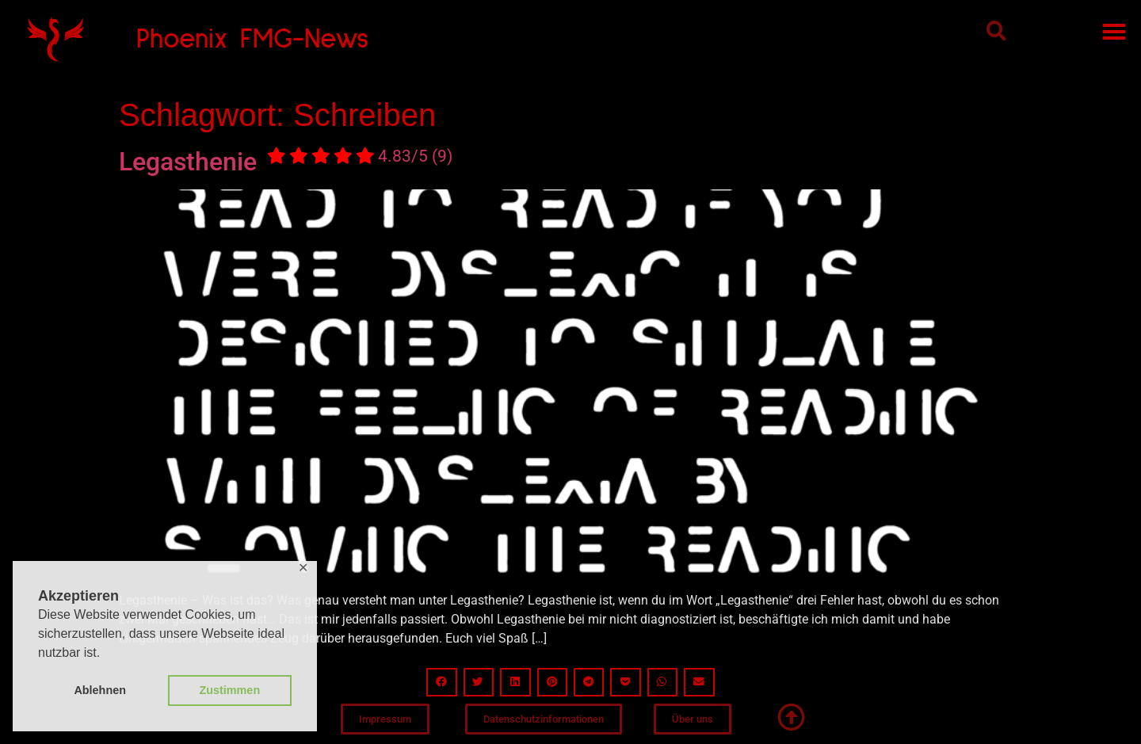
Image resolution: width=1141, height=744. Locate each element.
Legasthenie (285, 162)
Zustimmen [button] (229, 690)
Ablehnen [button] (100, 690)
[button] (996, 30)
